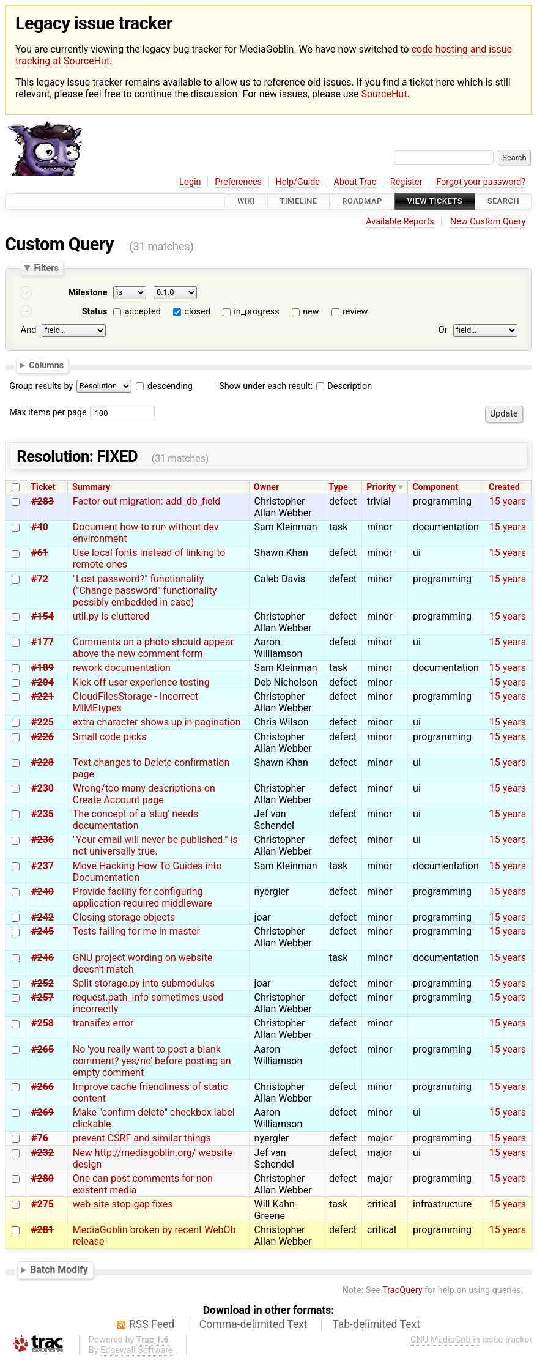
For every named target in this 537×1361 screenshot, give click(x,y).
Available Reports (400, 222)
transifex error (103, 1023)
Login (190, 182)
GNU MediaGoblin (445, 1340)
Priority (381, 487)
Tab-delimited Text (376, 1324)
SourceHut (384, 94)
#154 (42, 616)
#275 (42, 1204)
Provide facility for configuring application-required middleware (142, 897)
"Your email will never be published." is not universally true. (155, 845)
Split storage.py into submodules (144, 983)
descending (170, 386)
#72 (39, 579)
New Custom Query (487, 222)
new (311, 311)
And (28, 330)
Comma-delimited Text (253, 1324)
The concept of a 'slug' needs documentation (136, 819)
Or (443, 330)
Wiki (246, 201)
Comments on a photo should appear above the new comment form (153, 647)
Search (503, 201)
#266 (42, 1086)
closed (197, 311)
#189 (42, 667)
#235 (42, 814)
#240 (42, 891)
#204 (42, 682)
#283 (42, 501)
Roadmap (362, 201)
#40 (39, 527)
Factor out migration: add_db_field (147, 501)
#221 (42, 696)
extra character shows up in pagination (157, 722)
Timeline (298, 201)
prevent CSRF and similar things (142, 1138)
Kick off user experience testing (141, 682)
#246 (42, 957)
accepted (143, 311)
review (355, 311)
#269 (42, 1112)
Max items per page (47, 412)
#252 (42, 983)
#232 (42, 1153)
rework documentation (122, 667)
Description (344, 386)
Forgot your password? (480, 182)
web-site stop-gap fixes (123, 1204)
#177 (42, 642)
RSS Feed (151, 1324)
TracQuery (402, 1290)
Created (504, 487)
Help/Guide (298, 182)
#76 (39, 1138)
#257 (42, 997)
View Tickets (434, 201)
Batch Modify (59, 1269)
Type (337, 487)
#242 (42, 917)
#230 (42, 788)
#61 (39, 552)
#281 (42, 1230)
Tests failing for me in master (136, 931)
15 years (507, 501)
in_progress (256, 311)
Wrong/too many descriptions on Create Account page (144, 794)
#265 (42, 1049)
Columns (46, 365)
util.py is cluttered (111, 616)
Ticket (43, 487)
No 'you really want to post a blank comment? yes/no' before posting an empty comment (152, 1061)
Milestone (87, 292)
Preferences (238, 182)
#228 (42, 762)
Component (435, 487)
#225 (42, 722)
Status (95, 311)
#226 (42, 737)
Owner (267, 487)
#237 (42, 866)
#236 (42, 839)
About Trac (355, 182)
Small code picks (110, 737)
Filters (46, 268)
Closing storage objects (124, 917)
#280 (42, 1178)
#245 (42, 931)
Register (406, 182)
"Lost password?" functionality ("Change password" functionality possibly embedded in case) (145, 590)
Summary (91, 487)
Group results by (41, 386)
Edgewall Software (136, 1350)
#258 (42, 1023)
